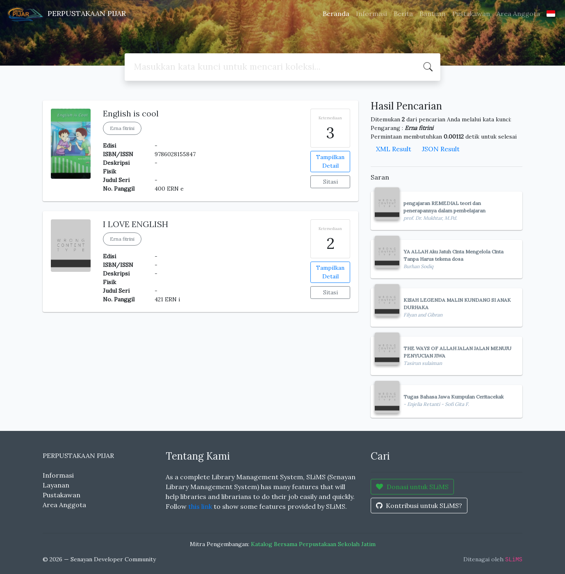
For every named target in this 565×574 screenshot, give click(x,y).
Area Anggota (518, 13)
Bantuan (432, 13)
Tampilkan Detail (330, 161)
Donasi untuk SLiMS (412, 487)
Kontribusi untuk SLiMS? (419, 505)
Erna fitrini (122, 128)
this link (200, 506)
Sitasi (330, 181)
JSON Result (441, 149)
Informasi (371, 13)
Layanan (56, 485)
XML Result (393, 149)
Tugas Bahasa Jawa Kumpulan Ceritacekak (453, 397)
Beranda (336, 13)
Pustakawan (471, 13)
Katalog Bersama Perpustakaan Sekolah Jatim (313, 544)
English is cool (131, 113)
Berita (403, 13)
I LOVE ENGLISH (135, 224)
